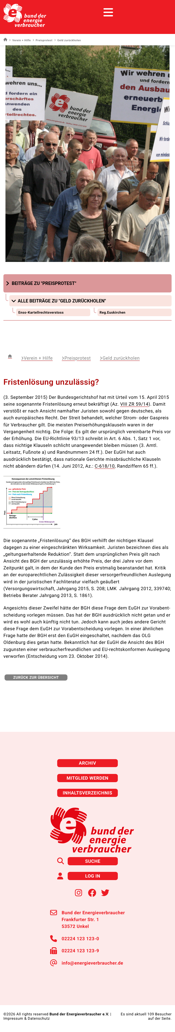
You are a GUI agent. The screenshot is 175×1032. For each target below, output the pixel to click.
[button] (41, 283)
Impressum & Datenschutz (26, 1018)
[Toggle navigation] (163, 12)
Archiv (87, 763)
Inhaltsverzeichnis (87, 793)
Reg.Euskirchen (113, 312)
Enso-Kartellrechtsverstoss (41, 312)
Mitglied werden (87, 778)
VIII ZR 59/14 (134, 404)
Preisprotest (42, 40)
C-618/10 (105, 466)
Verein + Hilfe (20, 40)
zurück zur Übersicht (36, 677)
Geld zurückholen (120, 358)
